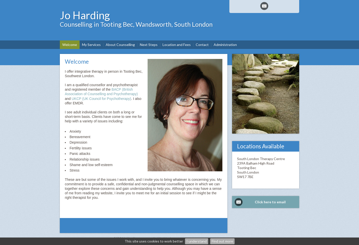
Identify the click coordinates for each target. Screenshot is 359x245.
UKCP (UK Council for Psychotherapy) (101, 99)
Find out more (222, 241)
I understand (196, 241)
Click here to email (270, 202)
